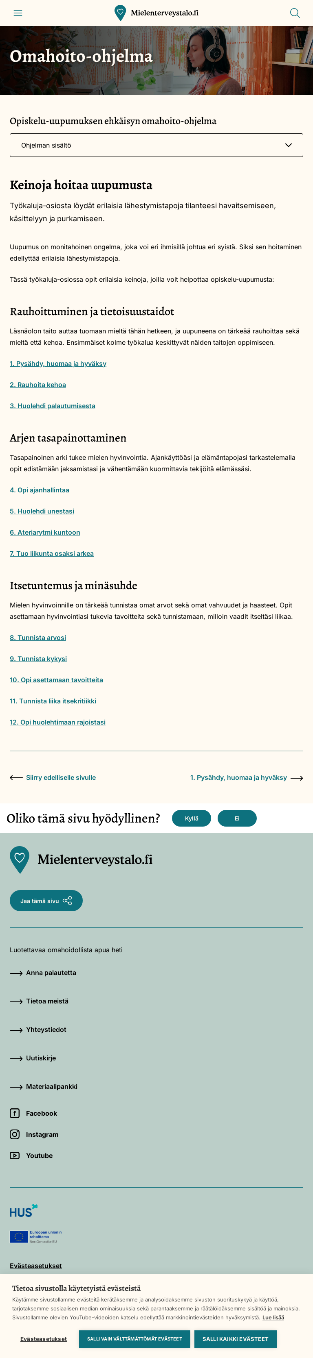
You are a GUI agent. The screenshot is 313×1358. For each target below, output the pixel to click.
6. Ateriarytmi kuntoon (45, 532)
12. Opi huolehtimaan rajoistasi (58, 722)
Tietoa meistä (39, 1001)
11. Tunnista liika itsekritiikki (53, 701)
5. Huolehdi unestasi (42, 511)
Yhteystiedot (38, 1029)
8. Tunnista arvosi (38, 637)
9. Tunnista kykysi (38, 659)
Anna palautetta (43, 972)
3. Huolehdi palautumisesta (52, 406)
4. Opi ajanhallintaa (39, 490)
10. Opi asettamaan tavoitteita (56, 680)
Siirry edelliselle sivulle (53, 777)
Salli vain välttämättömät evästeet (134, 1339)
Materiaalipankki (43, 1086)
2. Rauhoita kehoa (38, 385)
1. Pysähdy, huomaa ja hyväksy (58, 363)
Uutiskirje (33, 1057)
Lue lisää (273, 1317)
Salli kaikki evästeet (236, 1339)
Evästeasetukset (43, 1339)
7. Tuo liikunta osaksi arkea (52, 553)
